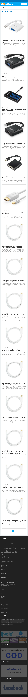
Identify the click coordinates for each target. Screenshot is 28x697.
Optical (7, 619)
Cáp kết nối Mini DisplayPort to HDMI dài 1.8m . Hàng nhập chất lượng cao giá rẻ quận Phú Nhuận (13, 418)
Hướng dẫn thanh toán (4, 604)
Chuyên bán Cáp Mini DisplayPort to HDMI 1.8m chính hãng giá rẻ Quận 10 (13, 315)
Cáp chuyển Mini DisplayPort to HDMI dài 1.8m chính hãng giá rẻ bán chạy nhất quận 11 (13, 281)
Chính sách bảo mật (4, 609)
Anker (2, 622)
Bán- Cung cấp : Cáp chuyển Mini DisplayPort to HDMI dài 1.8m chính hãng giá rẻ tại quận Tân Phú (13, 349)
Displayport (7, 622)
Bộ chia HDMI (12, 619)
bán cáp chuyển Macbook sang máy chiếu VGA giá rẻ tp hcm (13, 75)
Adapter (11, 620)
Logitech (7, 620)
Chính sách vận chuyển (5, 605)
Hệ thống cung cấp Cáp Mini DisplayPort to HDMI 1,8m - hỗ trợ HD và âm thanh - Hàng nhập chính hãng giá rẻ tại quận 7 (14, 522)
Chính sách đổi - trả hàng (5, 607)
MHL (8, 624)
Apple (11, 622)
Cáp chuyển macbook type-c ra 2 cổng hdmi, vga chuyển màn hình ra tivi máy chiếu (14, 110)
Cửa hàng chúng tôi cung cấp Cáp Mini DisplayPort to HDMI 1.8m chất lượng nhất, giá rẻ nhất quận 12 (13, 247)
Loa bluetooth (21, 620)
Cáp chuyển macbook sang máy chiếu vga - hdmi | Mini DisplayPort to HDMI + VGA (13, 41)
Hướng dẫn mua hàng (4, 612)
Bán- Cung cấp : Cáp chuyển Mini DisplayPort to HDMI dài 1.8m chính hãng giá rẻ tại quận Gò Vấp (13, 452)
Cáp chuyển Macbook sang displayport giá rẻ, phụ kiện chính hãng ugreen (13, 212)
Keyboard (3, 620)
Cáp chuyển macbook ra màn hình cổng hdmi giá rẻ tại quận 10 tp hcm (13, 144)
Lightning (17, 619)
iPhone (14, 622)
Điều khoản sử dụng (4, 611)
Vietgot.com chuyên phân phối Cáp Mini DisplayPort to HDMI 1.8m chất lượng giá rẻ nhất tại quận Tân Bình (13, 384)
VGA (20, 622)
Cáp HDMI (3, 619)
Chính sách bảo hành (4, 608)
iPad (17, 622)
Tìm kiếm (24, 3)
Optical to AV (3, 624)
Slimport (11, 624)
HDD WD (15, 620)
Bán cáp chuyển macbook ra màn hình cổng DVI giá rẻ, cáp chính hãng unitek (13, 178)
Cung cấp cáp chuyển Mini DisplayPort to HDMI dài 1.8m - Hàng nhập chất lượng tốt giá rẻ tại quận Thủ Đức (14, 486)
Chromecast (22, 619)
